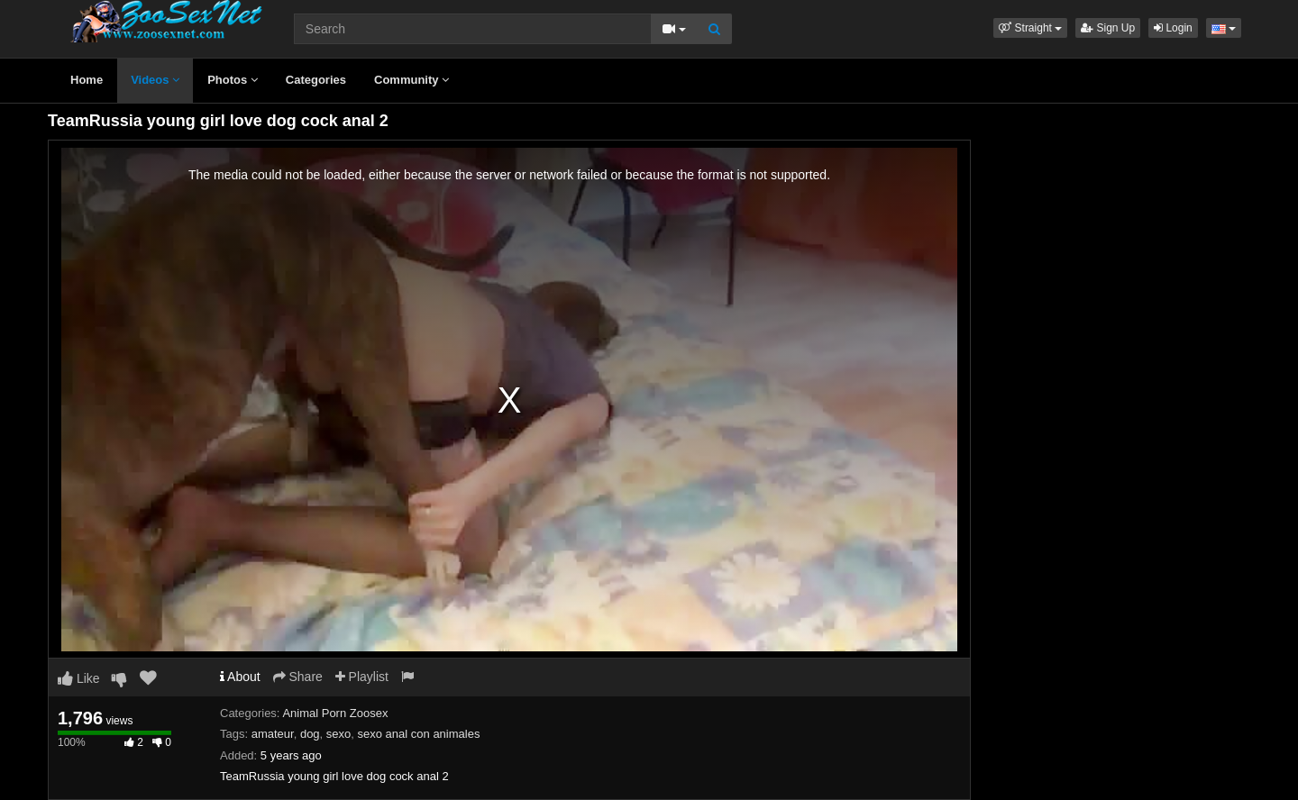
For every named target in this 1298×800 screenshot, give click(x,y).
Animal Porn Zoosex (335, 713)
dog (310, 734)
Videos (155, 79)
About (240, 676)
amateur (272, 734)
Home (86, 79)
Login (1173, 28)
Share (298, 676)
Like (79, 678)
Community (411, 79)
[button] (1030, 28)
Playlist (361, 676)
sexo (338, 734)
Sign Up (1108, 28)
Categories (316, 79)
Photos (232, 79)
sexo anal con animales (419, 734)
